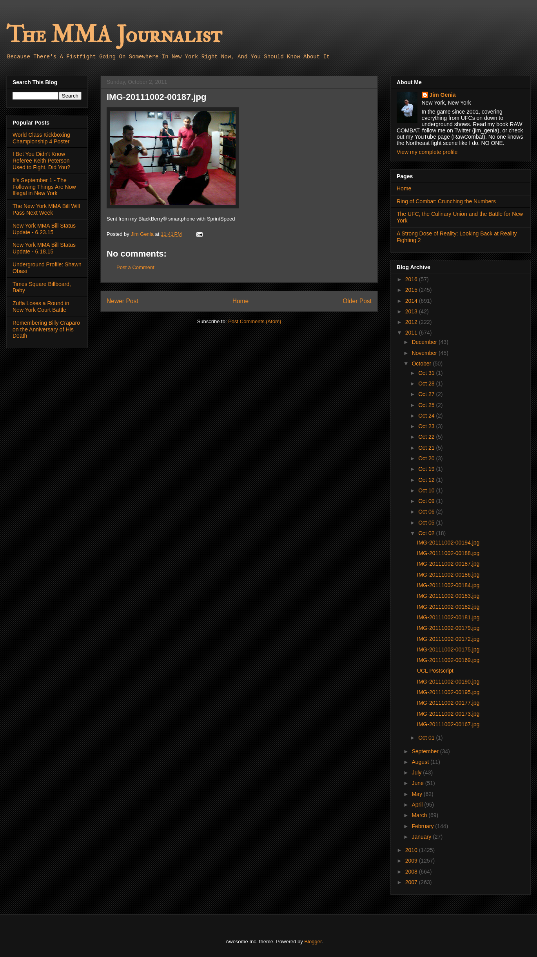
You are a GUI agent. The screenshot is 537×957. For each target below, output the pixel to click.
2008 (412, 871)
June (418, 783)
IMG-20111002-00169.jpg (448, 660)
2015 (412, 290)
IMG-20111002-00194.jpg (448, 542)
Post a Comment (135, 267)
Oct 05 (427, 522)
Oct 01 (427, 737)
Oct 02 (427, 533)
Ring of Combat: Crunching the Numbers (446, 201)
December (425, 342)
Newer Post (122, 301)
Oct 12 (427, 480)
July (417, 772)
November (425, 353)
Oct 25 (427, 405)
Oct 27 (427, 394)
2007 (412, 882)
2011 (412, 332)
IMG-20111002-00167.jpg (448, 724)
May (417, 794)
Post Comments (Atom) (254, 321)
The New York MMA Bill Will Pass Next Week (46, 209)
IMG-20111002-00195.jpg (448, 692)
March (420, 815)
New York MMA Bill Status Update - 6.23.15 (44, 229)
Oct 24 (427, 415)
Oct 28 (427, 383)
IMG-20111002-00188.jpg (448, 553)
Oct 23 (427, 426)
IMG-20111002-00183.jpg (448, 596)
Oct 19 (427, 469)
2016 (412, 279)
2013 (412, 311)
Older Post (357, 301)
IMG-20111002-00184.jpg (448, 585)
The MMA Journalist (114, 35)
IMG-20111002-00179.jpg (448, 628)
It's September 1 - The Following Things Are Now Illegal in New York (44, 187)
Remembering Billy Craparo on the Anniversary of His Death (46, 329)
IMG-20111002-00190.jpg (448, 681)
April (418, 804)
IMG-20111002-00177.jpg (448, 703)
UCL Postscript (435, 671)
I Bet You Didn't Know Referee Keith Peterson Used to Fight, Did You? (41, 160)
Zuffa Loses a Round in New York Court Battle (41, 306)
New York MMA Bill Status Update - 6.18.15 (44, 248)
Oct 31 (427, 373)
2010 (412, 850)
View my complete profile (427, 152)
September (426, 751)
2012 (412, 322)
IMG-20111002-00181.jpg (448, 617)
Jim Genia (443, 95)
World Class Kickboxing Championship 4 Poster (41, 138)
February (423, 826)
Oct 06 (427, 511)
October (422, 363)
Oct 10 (427, 490)
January (422, 837)
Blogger (312, 941)
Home (240, 301)
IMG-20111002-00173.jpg (448, 714)
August (421, 762)
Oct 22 (427, 437)
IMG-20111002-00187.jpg (448, 564)
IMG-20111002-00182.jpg (448, 607)
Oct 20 (427, 458)
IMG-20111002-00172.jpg (448, 639)
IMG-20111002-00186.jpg (448, 575)
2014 (412, 301)
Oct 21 (427, 448)
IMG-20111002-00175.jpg (448, 649)
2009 (412, 861)
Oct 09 (427, 501)
